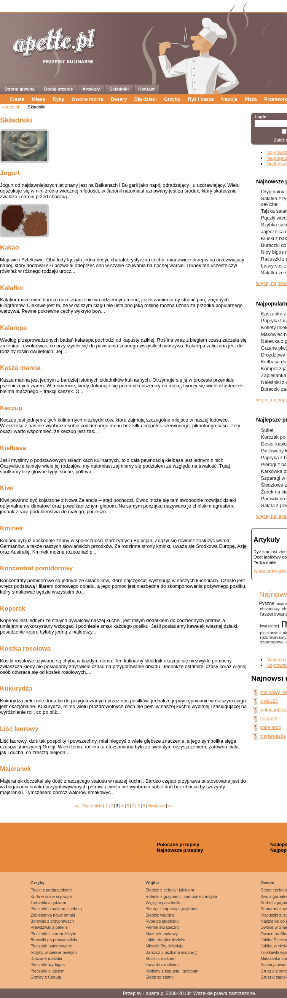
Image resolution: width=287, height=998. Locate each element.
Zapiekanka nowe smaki (52, 915)
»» (170, 806)
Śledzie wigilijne (160, 915)
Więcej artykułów (270, 571)
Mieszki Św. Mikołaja (164, 946)
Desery (119, 99)
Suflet (267, 430)
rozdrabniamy (273, 637)
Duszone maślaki (46, 958)
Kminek (11, 528)
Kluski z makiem (160, 958)
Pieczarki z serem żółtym (53, 933)
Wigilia (152, 882)
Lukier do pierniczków (165, 940)
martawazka (273, 736)
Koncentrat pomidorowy (36, 568)
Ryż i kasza (201, 99)
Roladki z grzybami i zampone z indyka (181, 896)
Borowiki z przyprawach (52, 921)
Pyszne (266, 603)
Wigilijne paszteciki (162, 902)
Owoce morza (87, 99)
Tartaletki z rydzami (48, 902)
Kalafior (12, 287)
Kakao (9, 247)
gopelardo (270, 727)
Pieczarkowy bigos (47, 964)
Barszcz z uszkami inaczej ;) (171, 952)
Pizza (251, 99)
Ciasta (17, 99)
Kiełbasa (13, 448)
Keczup (11, 408)
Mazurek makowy (161, 933)
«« (77, 806)
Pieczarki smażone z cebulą (56, 908)
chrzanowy (269, 608)
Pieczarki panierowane (51, 946)
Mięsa (38, 99)
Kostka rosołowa (25, 648)
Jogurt (10, 173)
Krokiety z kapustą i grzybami (172, 971)
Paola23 (268, 718)
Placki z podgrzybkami (51, 890)
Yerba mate (265, 562)
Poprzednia (92, 806)
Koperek (13, 608)
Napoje (229, 99)
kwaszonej (269, 626)
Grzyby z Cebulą (45, 977)
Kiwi (6, 488)
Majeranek (15, 768)
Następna (156, 806)
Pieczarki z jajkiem (47, 971)
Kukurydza (16, 688)
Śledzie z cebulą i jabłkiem (169, 890)
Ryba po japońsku (162, 921)
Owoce (267, 882)
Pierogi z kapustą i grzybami (171, 908)
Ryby (58, 99)
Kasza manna (20, 367)
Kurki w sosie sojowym (51, 896)
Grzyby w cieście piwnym (53, 952)
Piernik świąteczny (162, 927)
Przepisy (132, 993)
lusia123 (269, 701)
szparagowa (272, 642)
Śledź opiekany (159, 977)
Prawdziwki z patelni (49, 927)
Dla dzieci (145, 99)
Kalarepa (13, 327)
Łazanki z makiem (162, 964)
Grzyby (172, 99)
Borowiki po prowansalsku (54, 940)
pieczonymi (270, 632)
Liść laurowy (19, 728)
